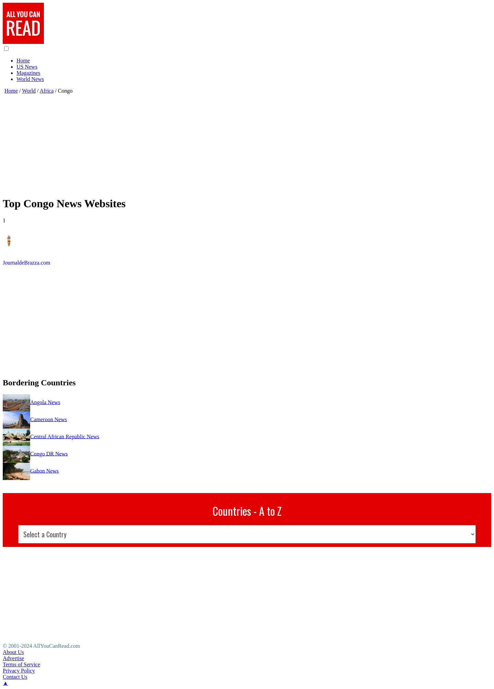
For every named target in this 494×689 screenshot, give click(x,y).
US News (26, 67)
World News (30, 79)
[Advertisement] (208, 142)
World (29, 91)
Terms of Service (21, 664)
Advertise (13, 658)
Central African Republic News (64, 436)
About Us (13, 652)
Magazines (28, 73)
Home (23, 60)
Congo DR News (49, 453)
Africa (46, 91)
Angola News (45, 402)
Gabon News (44, 471)
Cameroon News (48, 419)
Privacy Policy (19, 671)
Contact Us (15, 677)
